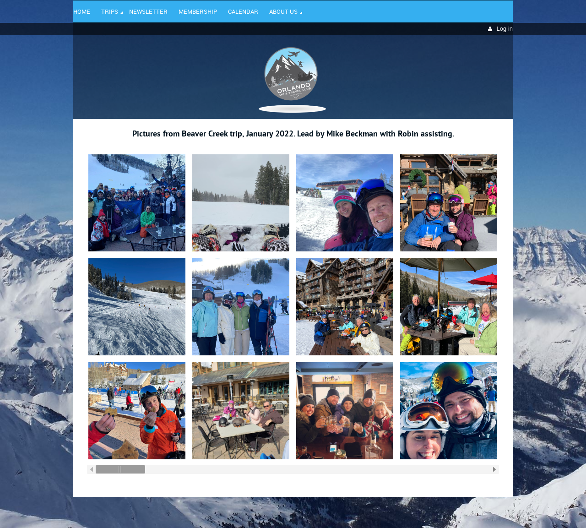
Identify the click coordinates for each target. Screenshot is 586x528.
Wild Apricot (433, 510)
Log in (505, 28)
